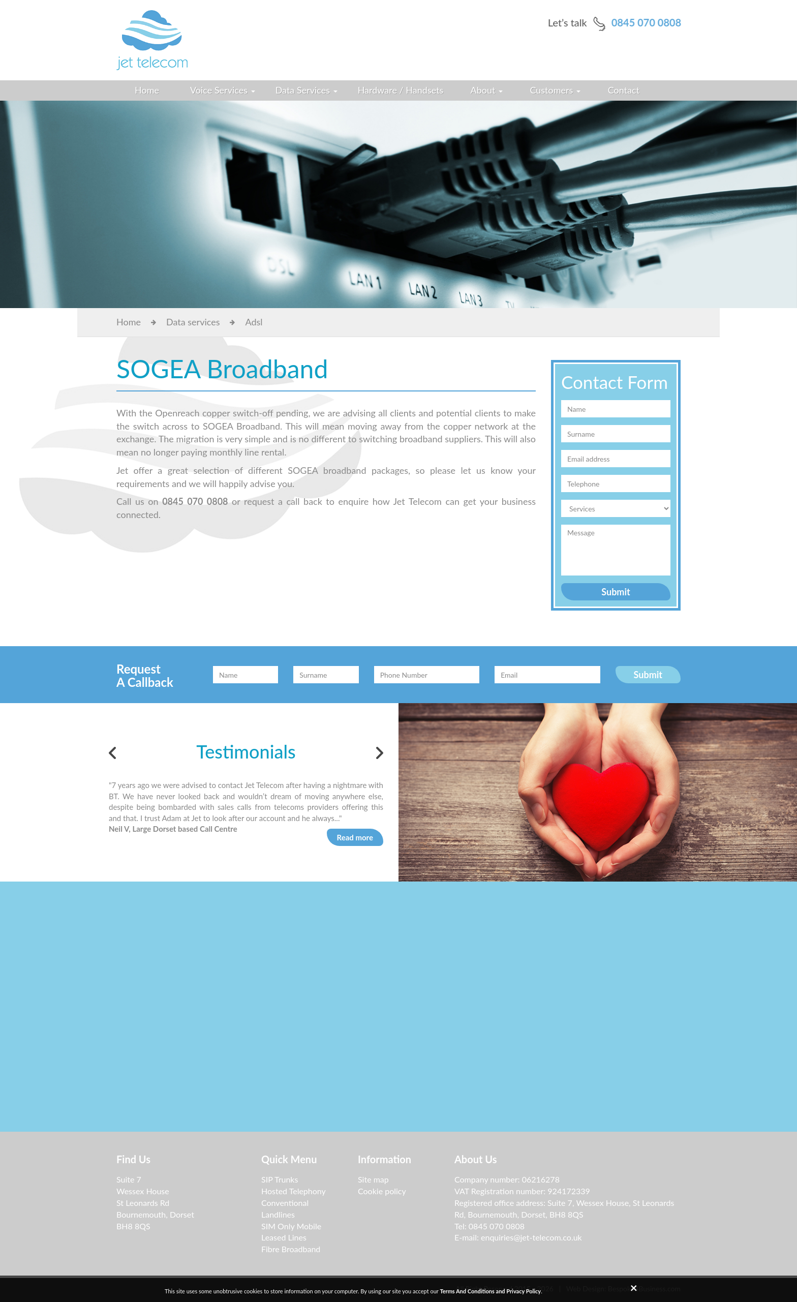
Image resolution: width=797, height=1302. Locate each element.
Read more (355, 837)
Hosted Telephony (293, 1191)
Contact (623, 90)
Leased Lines (283, 1237)
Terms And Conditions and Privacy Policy (490, 1291)
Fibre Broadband (290, 1249)
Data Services (306, 90)
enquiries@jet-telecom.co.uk (531, 1237)
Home (147, 90)
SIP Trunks (279, 1179)
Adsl (241, 321)
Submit (615, 591)
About (487, 90)
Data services (180, 321)
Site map (373, 1179)
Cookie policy (382, 1191)
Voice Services (222, 90)
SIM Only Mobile (291, 1226)
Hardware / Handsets (401, 90)
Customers (555, 90)
